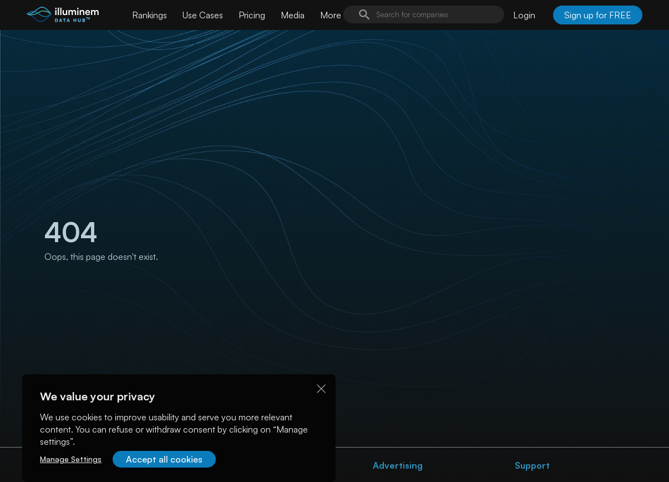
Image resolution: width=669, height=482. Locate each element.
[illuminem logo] (63, 16)
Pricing (252, 15)
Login (524, 15)
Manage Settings (71, 459)
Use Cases (203, 15)
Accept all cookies (164, 459)
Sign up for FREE (597, 15)
